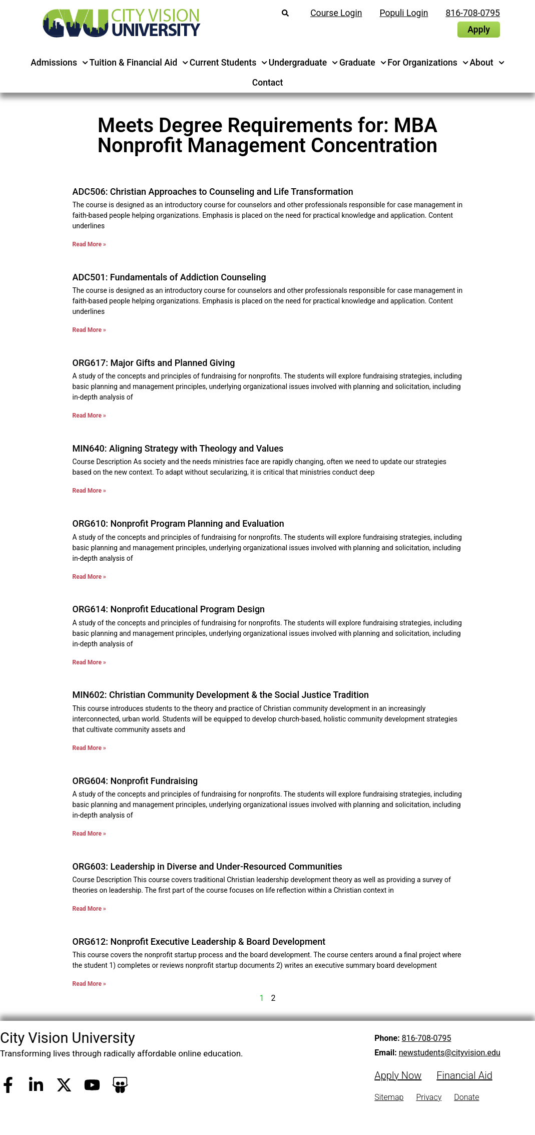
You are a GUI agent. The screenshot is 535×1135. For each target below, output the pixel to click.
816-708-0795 (426, 1038)
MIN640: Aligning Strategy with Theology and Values (178, 448)
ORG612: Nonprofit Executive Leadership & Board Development (199, 941)
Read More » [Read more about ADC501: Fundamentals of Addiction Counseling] (89, 329)
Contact (267, 83)
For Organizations (427, 63)
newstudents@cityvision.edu (449, 1052)
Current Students (229, 63)
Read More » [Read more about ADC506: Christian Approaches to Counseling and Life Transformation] (89, 244)
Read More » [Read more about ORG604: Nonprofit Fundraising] (89, 833)
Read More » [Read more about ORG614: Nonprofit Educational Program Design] (89, 662)
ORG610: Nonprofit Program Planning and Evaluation (178, 523)
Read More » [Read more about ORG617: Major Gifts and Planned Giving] (89, 415)
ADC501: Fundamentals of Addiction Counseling (169, 277)
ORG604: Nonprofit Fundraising (135, 781)
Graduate (362, 63)
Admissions (59, 63)
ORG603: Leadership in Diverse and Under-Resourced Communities (207, 866)
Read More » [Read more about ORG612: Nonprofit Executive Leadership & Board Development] (89, 983)
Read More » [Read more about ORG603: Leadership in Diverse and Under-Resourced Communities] (89, 908)
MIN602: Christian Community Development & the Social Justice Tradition (221, 694)
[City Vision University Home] (119, 23)
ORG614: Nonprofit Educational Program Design (169, 609)
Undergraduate (303, 63)
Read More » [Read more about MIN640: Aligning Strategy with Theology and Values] (89, 490)
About (486, 63)
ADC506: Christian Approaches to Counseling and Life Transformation (213, 191)
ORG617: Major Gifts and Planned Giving (154, 362)
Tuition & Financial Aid (139, 63)
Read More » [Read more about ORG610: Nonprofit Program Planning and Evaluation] (89, 576)
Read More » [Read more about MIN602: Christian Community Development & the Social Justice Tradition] (89, 747)
